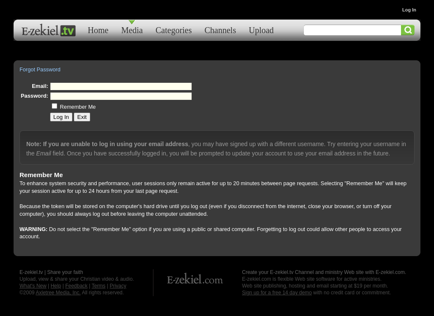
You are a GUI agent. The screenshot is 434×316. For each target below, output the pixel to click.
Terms (99, 286)
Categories (174, 29)
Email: (40, 86)
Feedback (76, 286)
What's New (33, 286)
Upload (261, 29)
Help (55, 286)
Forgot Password (40, 69)
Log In (409, 9)
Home (98, 29)
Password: (34, 96)
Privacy (118, 286)
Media (132, 29)
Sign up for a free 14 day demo (277, 293)
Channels (220, 29)
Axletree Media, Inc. (58, 293)
